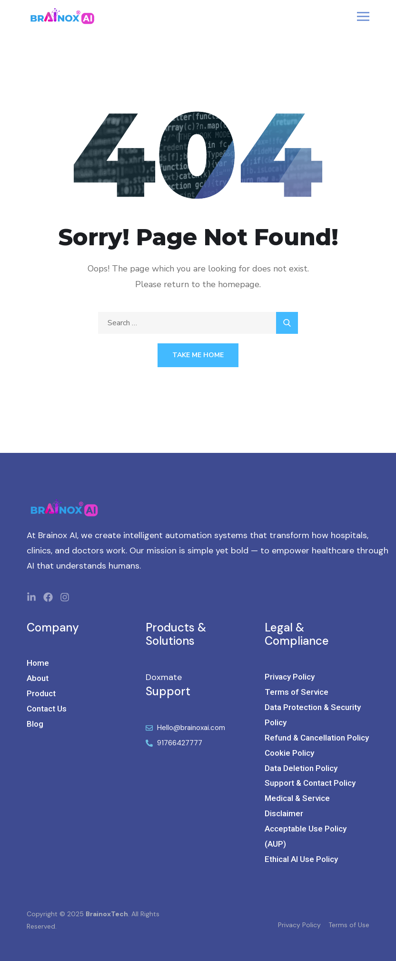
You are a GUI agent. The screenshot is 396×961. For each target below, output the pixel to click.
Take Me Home (198, 355)
